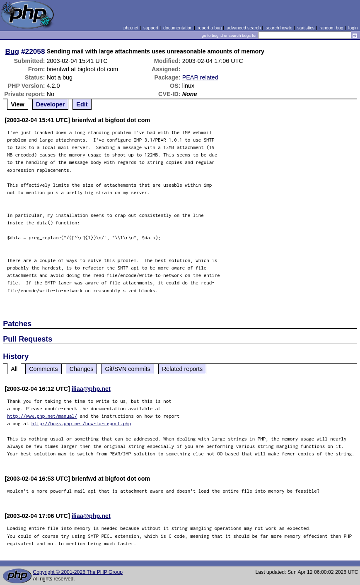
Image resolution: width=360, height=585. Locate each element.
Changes (82, 369)
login (353, 27)
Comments (43, 369)
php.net (130, 27)
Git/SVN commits (127, 369)
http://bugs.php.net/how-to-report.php (81, 423)
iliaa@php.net (91, 388)
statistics (305, 27)
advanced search (244, 27)
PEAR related (200, 77)
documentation (178, 27)
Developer (50, 104)
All (14, 369)
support (150, 27)
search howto (279, 27)
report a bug (210, 27)
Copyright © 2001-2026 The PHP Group (78, 572)
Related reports (182, 369)
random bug (331, 27)
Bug (12, 51)
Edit (81, 104)
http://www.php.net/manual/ (42, 416)
